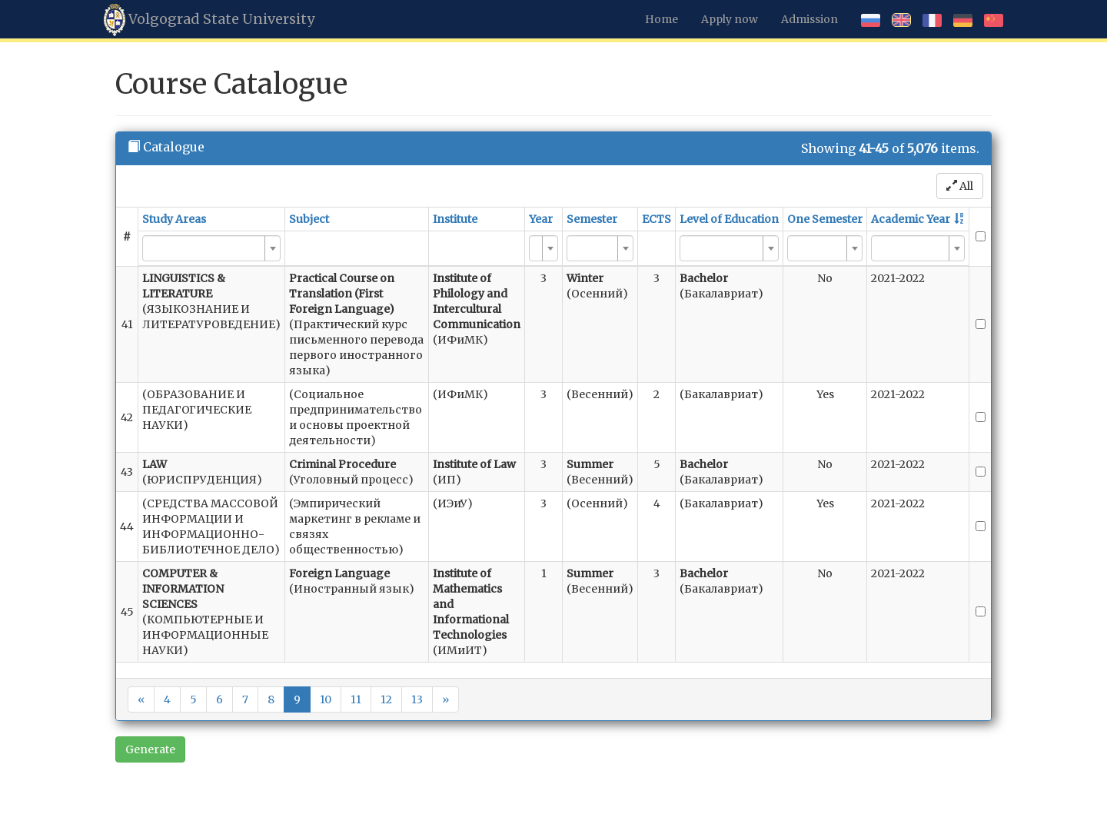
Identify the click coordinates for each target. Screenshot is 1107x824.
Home (661, 19)
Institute (455, 219)
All (959, 186)
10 (325, 699)
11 (356, 699)
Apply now (729, 19)
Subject (309, 219)
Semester (592, 219)
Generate (150, 749)
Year (541, 219)
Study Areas (174, 219)
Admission (809, 19)
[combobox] (211, 248)
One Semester (825, 219)
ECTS (656, 219)
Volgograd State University (209, 20)
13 (417, 699)
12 (386, 699)
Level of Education (729, 219)
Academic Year (910, 219)
